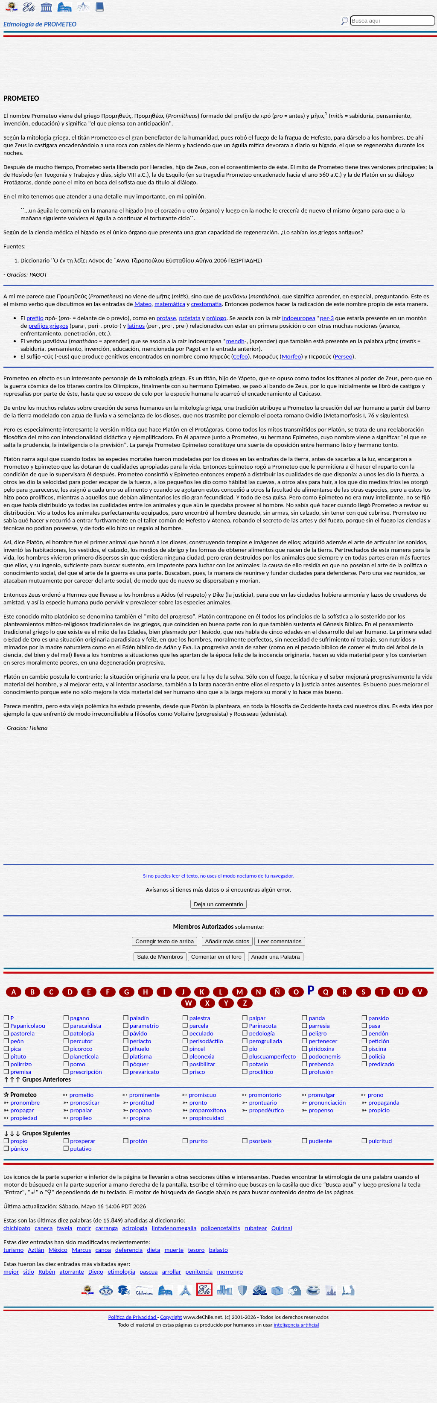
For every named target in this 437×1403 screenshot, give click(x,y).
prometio (81, 1095)
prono (376, 1095)
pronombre (25, 1102)
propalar (81, 1110)
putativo (81, 1148)
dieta (153, 1250)
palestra (199, 1018)
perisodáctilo (206, 1041)
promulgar (321, 1095)
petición (378, 1041)
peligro (317, 1033)
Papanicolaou (27, 1026)
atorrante (72, 1271)
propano (141, 1110)
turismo (13, 1250)
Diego (95, 1271)
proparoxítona (207, 1110)
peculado (201, 1033)
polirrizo (21, 1064)
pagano (79, 1018)
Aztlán (36, 1250)
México (58, 1250)
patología (82, 1033)
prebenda (321, 1064)
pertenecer (323, 1041)
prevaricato (144, 1072)
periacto (140, 1041)
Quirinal (281, 1228)
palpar (257, 1018)
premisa (20, 1072)
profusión (321, 1072)
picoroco (81, 1049)
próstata (190, 318)
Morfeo (291, 356)
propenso (321, 1110)
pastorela (22, 1033)
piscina (377, 1049)
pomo (77, 1064)
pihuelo (139, 1049)
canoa (103, 1250)
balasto (218, 1250)
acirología (134, 1228)
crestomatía (206, 304)
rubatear (256, 1228)
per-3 (327, 318)
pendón (378, 1033)
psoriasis (260, 1141)
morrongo (230, 1271)
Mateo (142, 304)
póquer (139, 1064)
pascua (148, 1271)
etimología (121, 1271)
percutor (81, 1041)
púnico (19, 1148)
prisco (197, 1072)
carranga (107, 1228)
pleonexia (202, 1056)
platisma (141, 1056)
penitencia (199, 1271)
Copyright (171, 1317)
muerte (174, 1250)
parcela (199, 1026)
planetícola (84, 1056)
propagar (22, 1110)
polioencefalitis (220, 1228)
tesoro (196, 1250)
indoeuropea (298, 318)
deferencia (129, 1250)
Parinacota (263, 1026)
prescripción (86, 1072)
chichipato (16, 1228)
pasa (374, 1026)
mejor (11, 1271)
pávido (138, 1033)
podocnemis (325, 1056)
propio (18, 1141)
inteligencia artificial (296, 1324)
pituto (18, 1056)
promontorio (265, 1095)
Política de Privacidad (132, 1317)
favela (65, 1228)
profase (166, 318)
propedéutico (266, 1110)
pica (15, 1049)
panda (317, 1018)
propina (140, 1118)
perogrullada (266, 1041)
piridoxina (322, 1049)
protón (138, 1141)
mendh (235, 341)
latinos (136, 326)
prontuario (263, 1102)
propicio (379, 1110)
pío (253, 1049)
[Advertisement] (218, 65)
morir (84, 1228)
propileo (81, 1118)
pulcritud (380, 1141)
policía (376, 1056)
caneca (43, 1228)
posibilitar (202, 1064)
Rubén (46, 1271)
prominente (144, 1095)
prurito (198, 1141)
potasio (258, 1064)
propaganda (383, 1102)
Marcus (81, 1250)
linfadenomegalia (174, 1228)
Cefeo (240, 356)
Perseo (343, 356)
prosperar (82, 1141)
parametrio (144, 1026)
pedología (262, 1033)
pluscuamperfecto (272, 1056)
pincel (197, 1049)
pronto (198, 1102)
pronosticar (84, 1102)
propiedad (23, 1118)
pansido (378, 1018)
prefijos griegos (48, 326)
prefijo (35, 318)
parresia (319, 1026)
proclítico (261, 1072)
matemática (169, 304)
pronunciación (327, 1102)
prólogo (216, 318)
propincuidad (206, 1118)
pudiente (320, 1141)
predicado (381, 1064)
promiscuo (202, 1095)
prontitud (142, 1102)
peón (16, 1041)
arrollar (171, 1271)
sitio (28, 1271)
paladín (139, 1018)
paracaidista (85, 1026)
